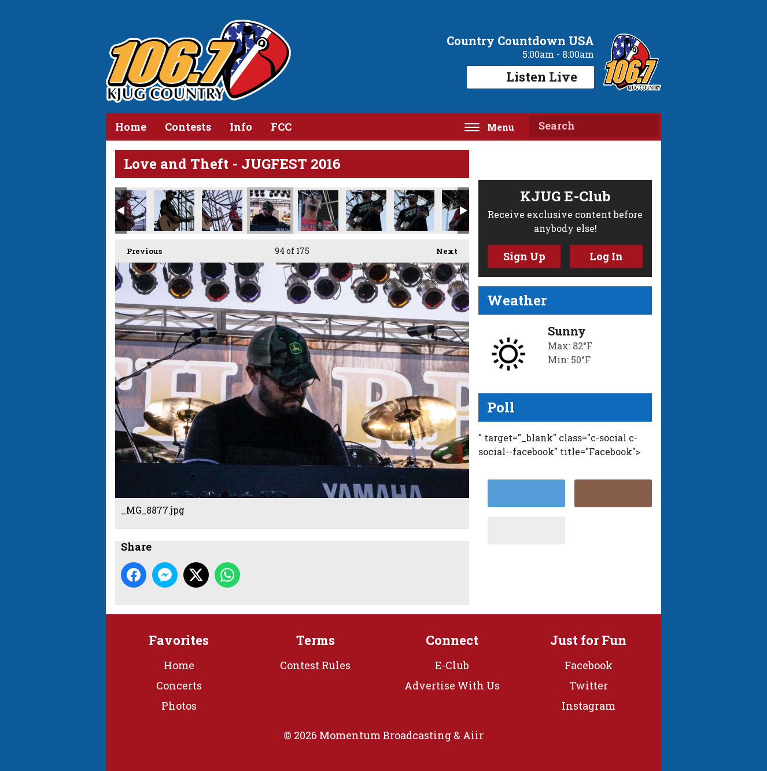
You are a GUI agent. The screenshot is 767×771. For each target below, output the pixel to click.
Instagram (588, 706)
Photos (179, 706)
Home (130, 127)
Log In (606, 256)
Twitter (588, 685)
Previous (138, 247)
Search (645, 126)
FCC (281, 127)
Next (441, 247)
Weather (517, 300)
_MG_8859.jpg (174, 210)
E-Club (452, 665)
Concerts (179, 685)
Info (241, 127)
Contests (188, 127)
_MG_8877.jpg (270, 210)
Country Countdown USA (520, 40)
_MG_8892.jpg (414, 210)
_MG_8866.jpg (222, 210)
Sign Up (524, 256)
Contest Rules (315, 665)
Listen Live (530, 76)
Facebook (589, 665)
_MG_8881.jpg (318, 210)
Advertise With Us (452, 685)
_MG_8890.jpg (366, 210)
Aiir (473, 735)
